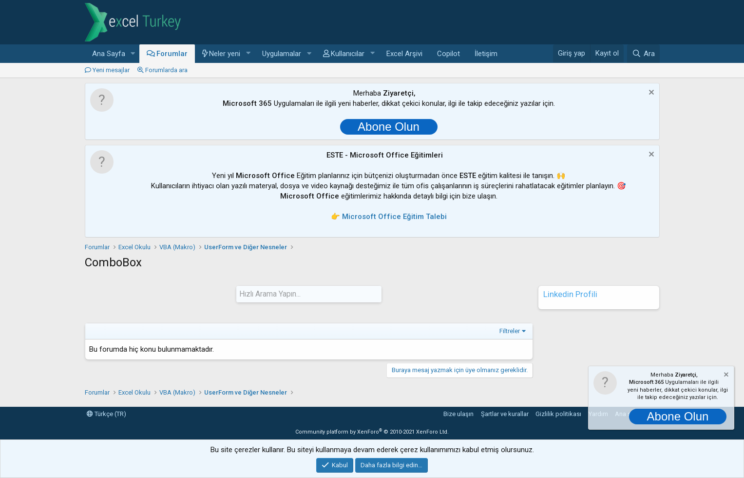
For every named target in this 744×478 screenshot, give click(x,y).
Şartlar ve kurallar (505, 413)
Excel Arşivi (404, 53)
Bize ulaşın (458, 413)
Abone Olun (389, 126)
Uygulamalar (281, 53)
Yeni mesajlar (111, 70)
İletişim (486, 53)
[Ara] (643, 53)
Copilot (448, 53)
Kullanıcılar (347, 53)
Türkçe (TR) (106, 413)
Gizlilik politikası (558, 413)
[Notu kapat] (650, 93)
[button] (132, 54)
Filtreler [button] (509, 330)
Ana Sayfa (108, 53)
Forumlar (172, 53)
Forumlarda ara (166, 70)
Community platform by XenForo (372, 431)
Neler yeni (224, 53)
